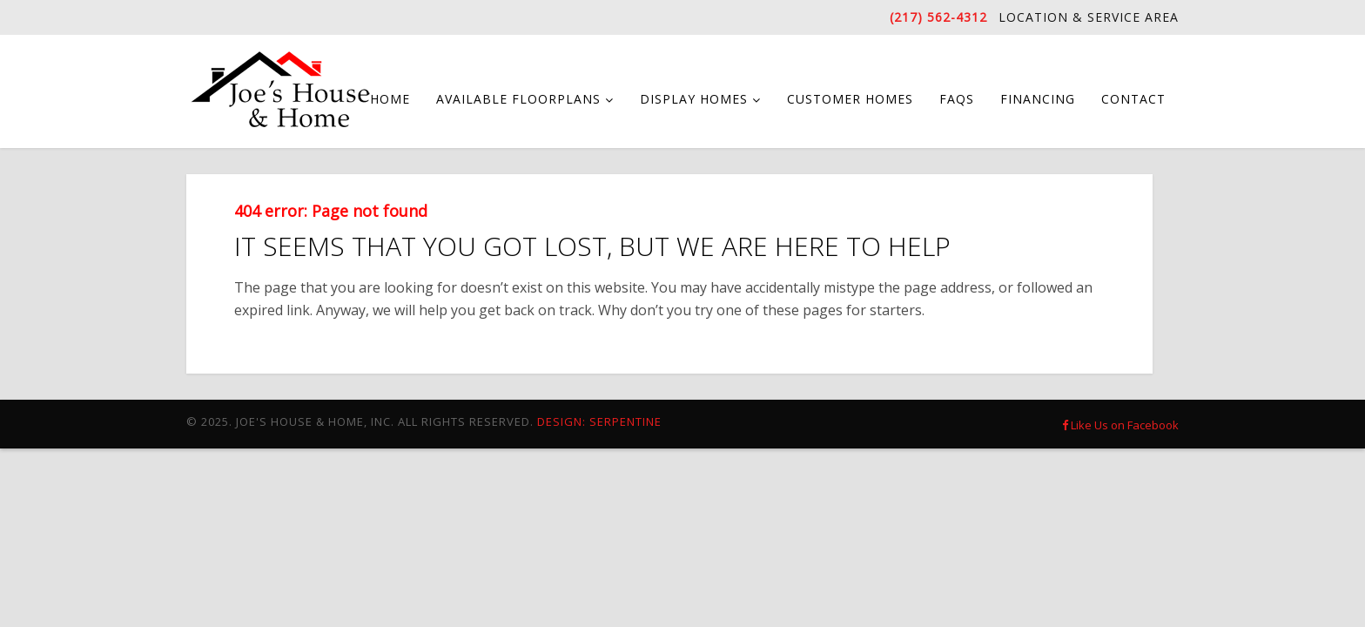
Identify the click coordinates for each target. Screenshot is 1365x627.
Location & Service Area (1089, 17)
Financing (1037, 99)
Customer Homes (850, 99)
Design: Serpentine (599, 421)
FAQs (956, 99)
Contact (1133, 99)
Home (390, 99)
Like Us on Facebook (1120, 425)
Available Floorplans (518, 99)
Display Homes (694, 99)
